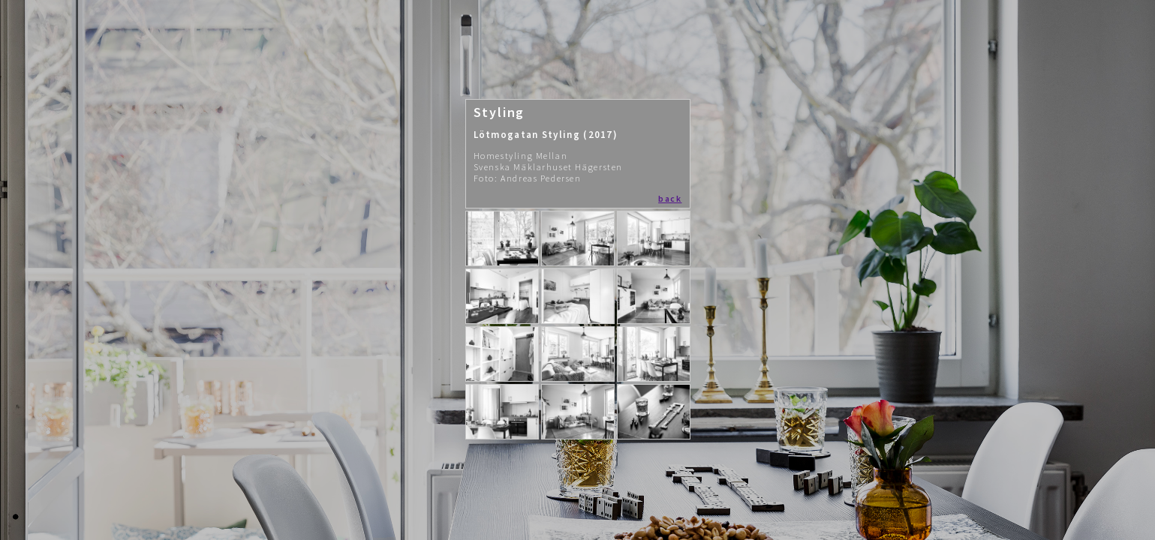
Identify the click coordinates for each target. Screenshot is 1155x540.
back (669, 198)
